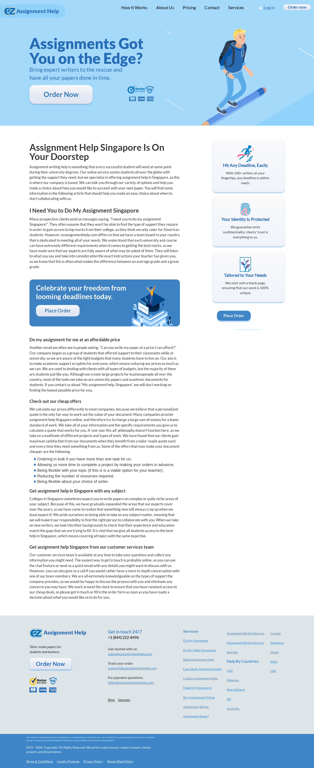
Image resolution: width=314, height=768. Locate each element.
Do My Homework (195, 640)
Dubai (274, 652)
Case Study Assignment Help (202, 669)
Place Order (58, 311)
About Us (165, 7)
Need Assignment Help (198, 659)
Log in (267, 7)
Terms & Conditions (39, 761)
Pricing (189, 7)
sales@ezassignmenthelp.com (130, 654)
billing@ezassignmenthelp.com (131, 682)
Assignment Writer (196, 707)
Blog (111, 700)
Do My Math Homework (199, 650)
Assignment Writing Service (245, 633)
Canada (275, 633)
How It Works (134, 7)
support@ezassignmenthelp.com (132, 668)
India (273, 661)
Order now (297, 7)
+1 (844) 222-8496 (123, 637)
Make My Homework (197, 688)
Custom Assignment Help (200, 678)
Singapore (277, 643)
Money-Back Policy (120, 761)
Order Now (61, 94)
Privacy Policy (93, 761)
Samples (124, 700)
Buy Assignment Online (199, 697)
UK (229, 699)
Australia (233, 708)
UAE (230, 671)
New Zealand (236, 689)
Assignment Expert (196, 716)
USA (273, 671)
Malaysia (233, 680)
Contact (212, 7)
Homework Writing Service (245, 643)
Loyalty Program (68, 761)
